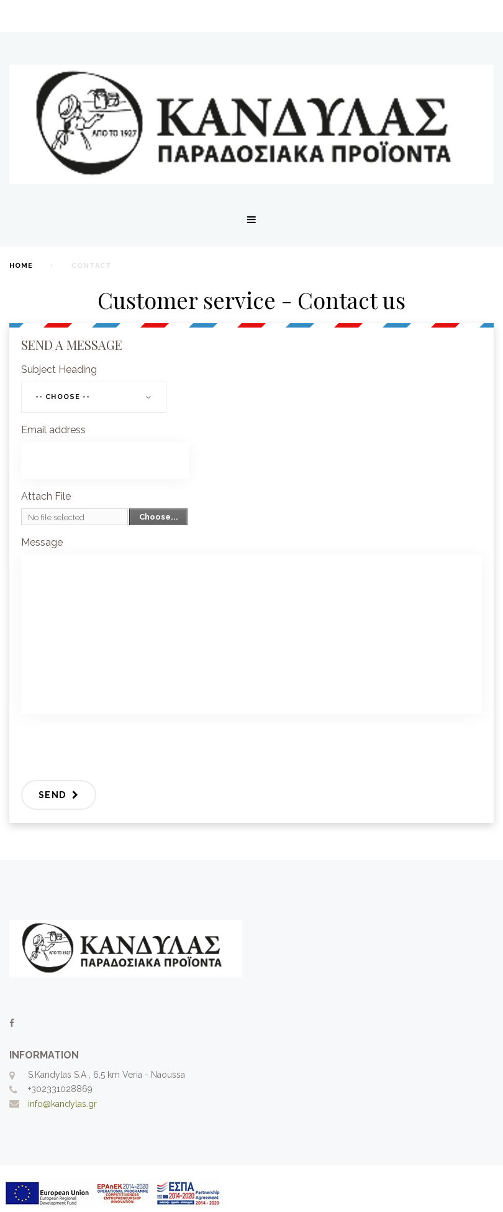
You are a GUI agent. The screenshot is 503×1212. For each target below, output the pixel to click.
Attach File (46, 496)
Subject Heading (59, 369)
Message (42, 542)
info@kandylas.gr (62, 1104)
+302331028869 (60, 1089)
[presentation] (115, 747)
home (21, 266)
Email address (53, 430)
